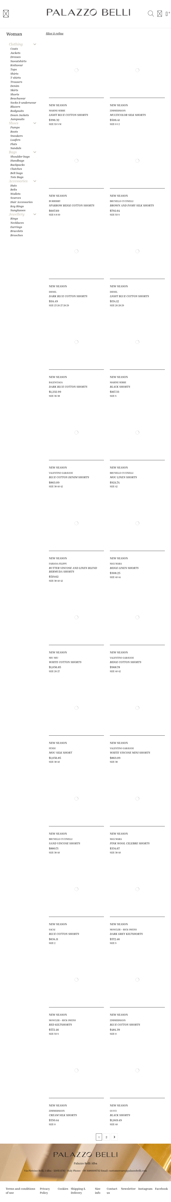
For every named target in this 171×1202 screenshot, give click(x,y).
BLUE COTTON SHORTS (64, 933)
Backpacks (17, 164)
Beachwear (17, 98)
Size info (98, 1191)
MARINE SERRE (57, 110)
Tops (13, 69)
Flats (13, 144)
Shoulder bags (20, 156)
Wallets (15, 193)
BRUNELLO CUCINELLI (121, 201)
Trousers (16, 82)
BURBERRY (55, 201)
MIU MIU (53, 657)
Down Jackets (19, 115)
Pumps (15, 127)
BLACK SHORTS (120, 386)
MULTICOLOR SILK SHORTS (128, 115)
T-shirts (15, 77)
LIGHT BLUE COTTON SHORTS (68, 115)
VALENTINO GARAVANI (61, 472)
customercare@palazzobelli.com (128, 1170)
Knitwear (16, 65)
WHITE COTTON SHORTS (65, 662)
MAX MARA (116, 563)
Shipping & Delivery (78, 1191)
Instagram (145, 1188)
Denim (14, 86)
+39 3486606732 (91, 1170)
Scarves (15, 197)
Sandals (15, 148)
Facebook (161, 1188)
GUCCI (113, 1110)
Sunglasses (17, 210)
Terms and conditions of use (20, 1191)
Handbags (17, 160)
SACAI (52, 929)
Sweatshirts (18, 61)
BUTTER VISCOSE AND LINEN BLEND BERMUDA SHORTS (73, 569)
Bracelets (16, 231)
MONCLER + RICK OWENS (123, 929)
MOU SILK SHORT (60, 752)
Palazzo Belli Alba (85, 1163)
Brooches (16, 235)
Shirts (14, 73)
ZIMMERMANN (118, 110)
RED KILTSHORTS (60, 1024)
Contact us (112, 1191)
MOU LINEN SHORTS (123, 477)
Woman (14, 34)
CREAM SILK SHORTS (63, 1115)
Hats (13, 185)
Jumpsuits (17, 119)
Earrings (16, 227)
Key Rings (17, 206)
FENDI (52, 748)
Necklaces (17, 222)
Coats (14, 48)
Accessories (18, 181)
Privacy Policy (45, 1191)
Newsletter (128, 1188)
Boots (14, 131)
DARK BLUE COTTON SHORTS (68, 296)
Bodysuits (17, 111)
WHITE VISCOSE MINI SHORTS (130, 752)
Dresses (15, 57)
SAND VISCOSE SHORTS (64, 843)
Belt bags (16, 173)
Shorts (14, 94)
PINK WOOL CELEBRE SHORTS (130, 843)
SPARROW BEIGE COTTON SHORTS (71, 205)
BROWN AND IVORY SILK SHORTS (132, 205)
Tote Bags (16, 177)
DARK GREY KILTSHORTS (126, 933)
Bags (13, 152)
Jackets (15, 53)
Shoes (13, 123)
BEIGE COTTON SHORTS (125, 662)
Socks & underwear (23, 102)
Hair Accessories (21, 202)
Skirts (14, 90)
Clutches (16, 168)
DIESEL (53, 291)
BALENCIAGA (56, 382)
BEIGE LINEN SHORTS (124, 568)
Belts (13, 189)
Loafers (15, 139)
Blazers (15, 106)
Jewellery (16, 214)
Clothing (16, 44)
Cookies (63, 1188)
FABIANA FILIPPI (57, 563)
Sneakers (16, 135)
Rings (14, 218)
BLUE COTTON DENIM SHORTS (69, 477)
